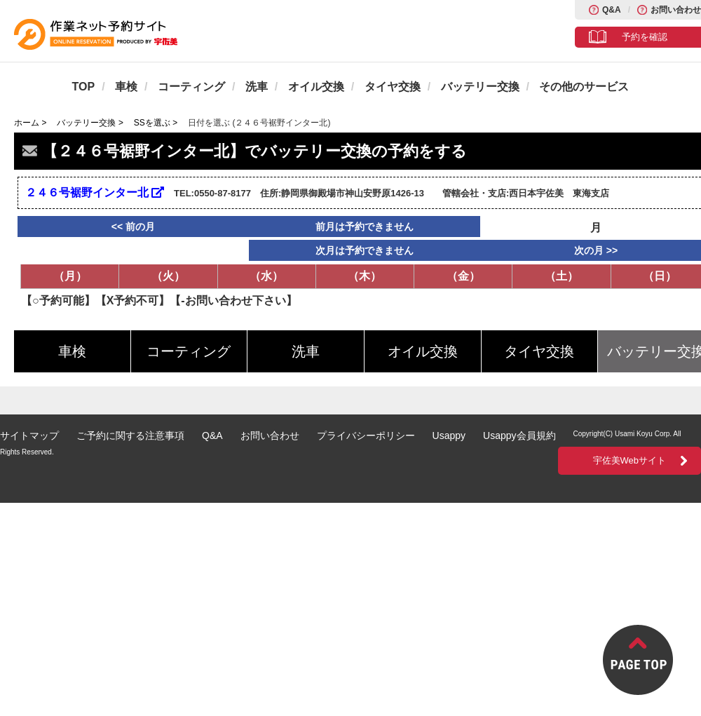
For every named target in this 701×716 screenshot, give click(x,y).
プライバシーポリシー (366, 435)
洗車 (256, 87)
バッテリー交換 (480, 87)
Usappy (449, 435)
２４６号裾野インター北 (94, 192)
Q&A (611, 10)
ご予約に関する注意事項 (130, 435)
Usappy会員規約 (519, 435)
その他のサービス (584, 87)
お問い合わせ (676, 10)
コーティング (191, 87)
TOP (83, 87)
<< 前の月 (133, 226)
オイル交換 (316, 87)
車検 (126, 87)
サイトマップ (29, 435)
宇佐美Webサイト (630, 460)
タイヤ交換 (393, 87)
